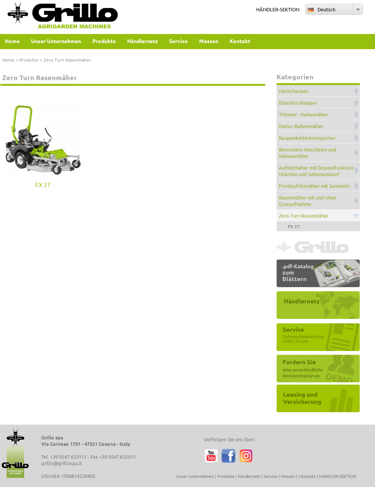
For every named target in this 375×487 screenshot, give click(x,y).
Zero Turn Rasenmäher (303, 215)
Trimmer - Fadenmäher (303, 114)
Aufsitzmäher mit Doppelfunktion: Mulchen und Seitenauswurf (316, 170)
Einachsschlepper (298, 102)
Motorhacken (293, 91)
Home (8, 60)
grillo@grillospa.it (61, 463)
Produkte (29, 60)
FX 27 (43, 184)
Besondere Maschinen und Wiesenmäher (307, 152)
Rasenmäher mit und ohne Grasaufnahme (307, 200)
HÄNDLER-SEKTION (277, 9)
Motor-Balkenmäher (301, 126)
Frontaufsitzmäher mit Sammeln (314, 185)
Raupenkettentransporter (307, 138)
